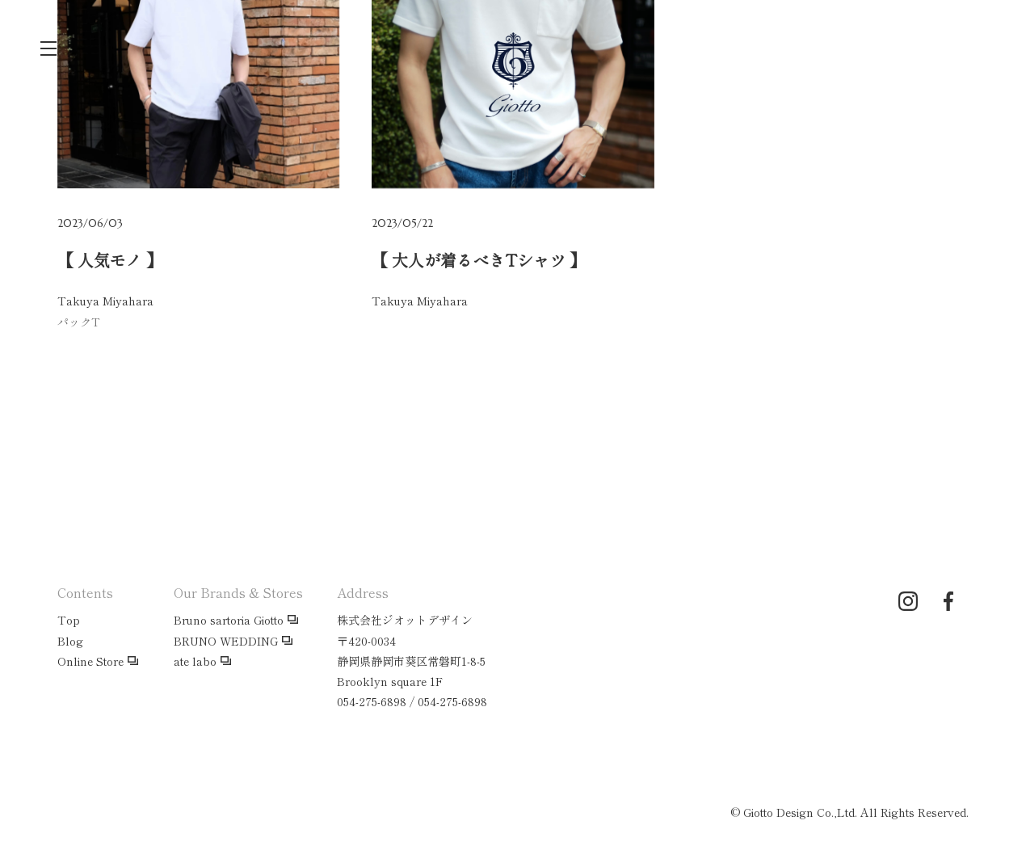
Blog (70, 641)
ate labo (195, 661)
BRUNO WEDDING (226, 641)
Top (68, 620)
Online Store (90, 661)
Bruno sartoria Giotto (229, 620)
